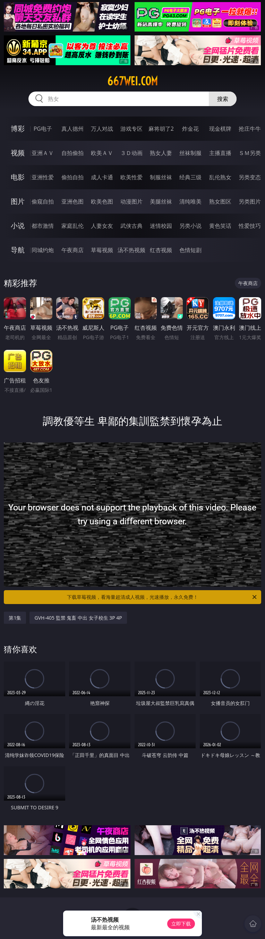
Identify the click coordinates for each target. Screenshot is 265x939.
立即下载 (181, 923)
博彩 (18, 128)
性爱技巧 (250, 226)
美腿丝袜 (161, 201)
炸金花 (190, 128)
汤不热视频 (131, 250)
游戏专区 (131, 128)
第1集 (15, 617)
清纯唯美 (190, 201)
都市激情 (43, 226)
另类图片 (250, 201)
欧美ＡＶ (102, 153)
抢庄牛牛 (250, 128)
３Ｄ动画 (131, 153)
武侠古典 (131, 226)
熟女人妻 (161, 153)
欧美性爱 (131, 177)
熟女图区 (220, 201)
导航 (18, 250)
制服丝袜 (161, 177)
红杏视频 (161, 250)
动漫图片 (131, 201)
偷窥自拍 (43, 201)
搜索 (222, 99)
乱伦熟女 (220, 177)
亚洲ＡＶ (43, 153)
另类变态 (250, 177)
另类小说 (190, 226)
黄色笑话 (220, 226)
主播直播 (220, 153)
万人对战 (102, 128)
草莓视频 (102, 250)
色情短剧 (190, 250)
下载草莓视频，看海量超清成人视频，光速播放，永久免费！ (162, 597)
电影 (18, 177)
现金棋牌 (220, 128)
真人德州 (72, 128)
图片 (18, 201)
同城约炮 (43, 250)
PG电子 (43, 128)
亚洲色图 (72, 201)
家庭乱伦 (72, 226)
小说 (18, 225)
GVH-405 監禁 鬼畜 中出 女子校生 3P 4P (78, 617)
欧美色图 (102, 201)
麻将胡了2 (161, 128)
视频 (18, 152)
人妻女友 (102, 226)
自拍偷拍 (72, 153)
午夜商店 (72, 250)
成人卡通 (102, 177)
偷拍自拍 (72, 177)
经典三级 (190, 177)
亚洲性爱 (43, 177)
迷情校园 (161, 226)
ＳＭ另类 (250, 153)
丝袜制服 (190, 153)
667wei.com (132, 81)
